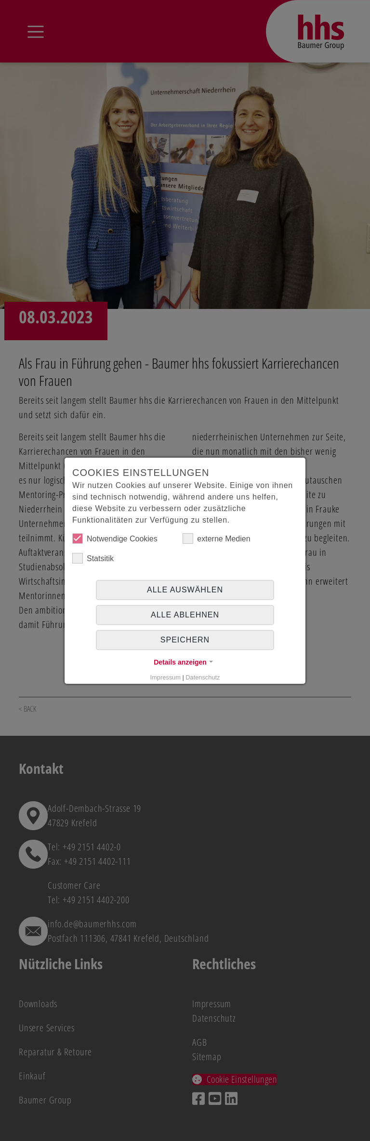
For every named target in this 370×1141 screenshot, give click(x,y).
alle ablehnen (185, 615)
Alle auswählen (185, 590)
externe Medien (216, 538)
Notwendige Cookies (115, 538)
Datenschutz (202, 677)
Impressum (165, 677)
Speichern (185, 640)
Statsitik (93, 558)
